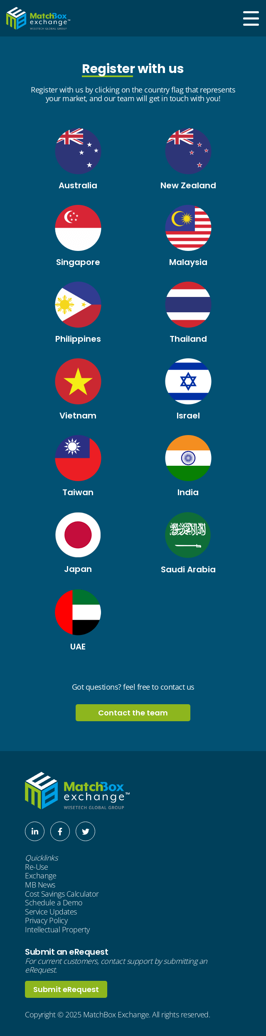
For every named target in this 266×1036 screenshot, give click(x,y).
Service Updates (51, 912)
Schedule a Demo (54, 902)
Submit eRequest (66, 989)
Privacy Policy (46, 920)
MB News (40, 885)
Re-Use (36, 867)
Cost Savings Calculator (62, 894)
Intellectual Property (57, 929)
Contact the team (133, 713)
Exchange (40, 875)
